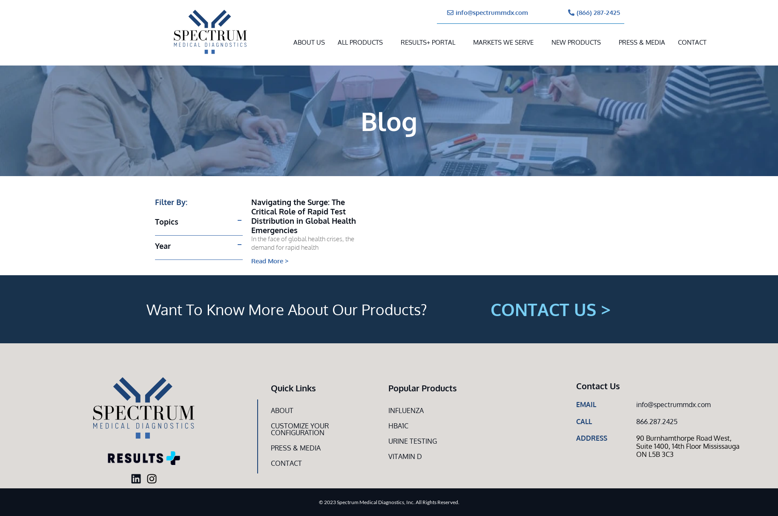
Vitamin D (405, 456)
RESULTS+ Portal (428, 42)
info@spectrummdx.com (673, 404)
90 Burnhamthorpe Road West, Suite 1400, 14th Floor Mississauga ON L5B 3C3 (688, 446)
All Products (360, 42)
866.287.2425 (657, 421)
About (282, 410)
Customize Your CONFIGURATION (300, 429)
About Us (309, 42)
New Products (576, 42)
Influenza (406, 410)
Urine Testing (412, 441)
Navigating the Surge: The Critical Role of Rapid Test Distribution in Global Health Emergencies (303, 216)
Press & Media (642, 42)
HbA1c (398, 426)
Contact (692, 42)
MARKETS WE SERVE (503, 42)
